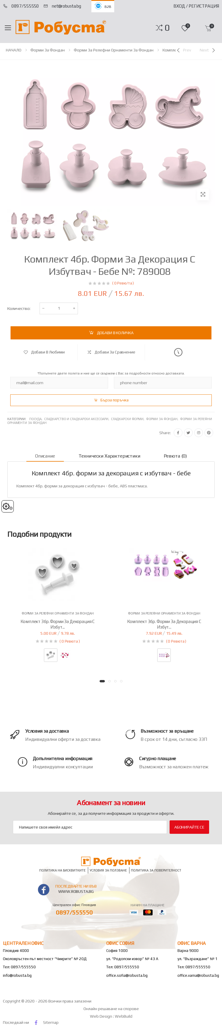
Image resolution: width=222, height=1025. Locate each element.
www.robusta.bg (76, 891)
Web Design (101, 1016)
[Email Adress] (90, 827)
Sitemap (51, 1022)
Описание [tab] (45, 456)
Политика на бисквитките (62, 870)
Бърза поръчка (114, 400)
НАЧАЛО (13, 50)
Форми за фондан (47, 50)
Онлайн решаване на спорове (111, 1008)
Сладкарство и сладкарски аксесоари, (77, 419)
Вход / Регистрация (196, 6)
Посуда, (36, 419)
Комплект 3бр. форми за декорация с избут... (58, 624)
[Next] (208, 50)
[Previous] (183, 50)
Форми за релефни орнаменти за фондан (113, 50)
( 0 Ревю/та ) (123, 283)
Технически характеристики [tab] (109, 456)
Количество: (18, 308)
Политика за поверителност (156, 870)
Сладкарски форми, (128, 419)
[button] (167, 27)
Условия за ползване (108, 870)
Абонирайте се (189, 827)
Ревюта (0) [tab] (175, 456)
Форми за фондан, (163, 419)
